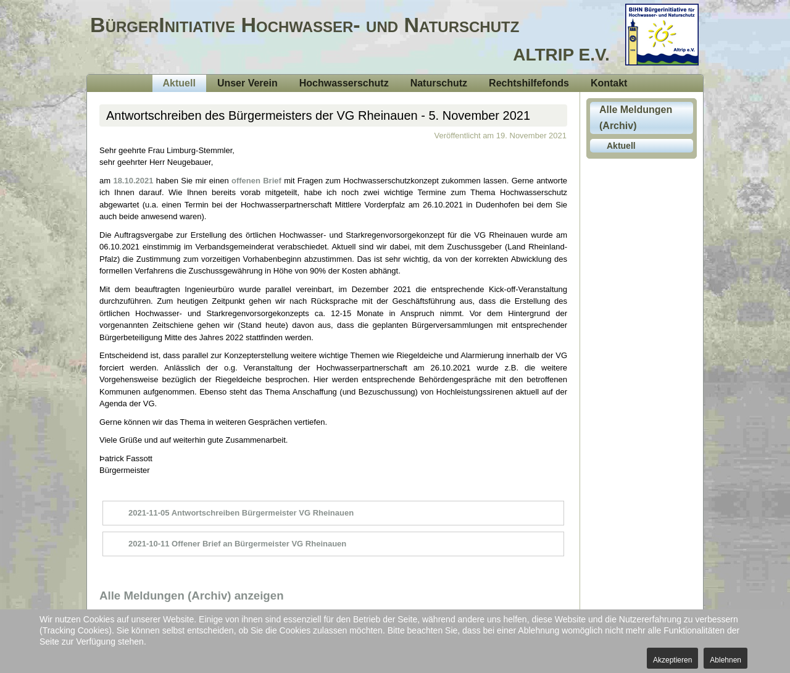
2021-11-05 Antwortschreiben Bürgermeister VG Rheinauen (241, 512)
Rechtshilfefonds (529, 83)
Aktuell (179, 83)
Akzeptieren (672, 660)
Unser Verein (247, 83)
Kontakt (609, 83)
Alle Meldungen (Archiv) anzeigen (191, 595)
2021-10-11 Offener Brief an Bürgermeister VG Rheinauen (237, 543)
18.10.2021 (133, 180)
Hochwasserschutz (344, 83)
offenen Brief (257, 180)
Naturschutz (438, 83)
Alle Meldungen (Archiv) (635, 117)
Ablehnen (725, 660)
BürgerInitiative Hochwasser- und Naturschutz (304, 24)
